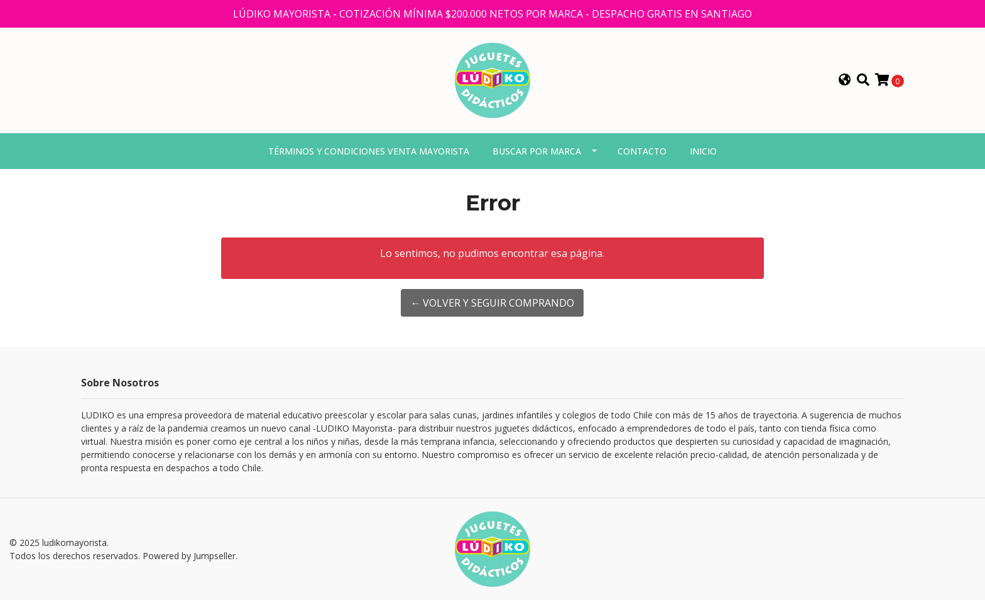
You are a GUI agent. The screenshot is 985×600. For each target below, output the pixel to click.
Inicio (703, 151)
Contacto (642, 151)
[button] (845, 80)
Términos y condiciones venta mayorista (368, 151)
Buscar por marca (537, 151)
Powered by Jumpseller (189, 556)
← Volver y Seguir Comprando (492, 303)
